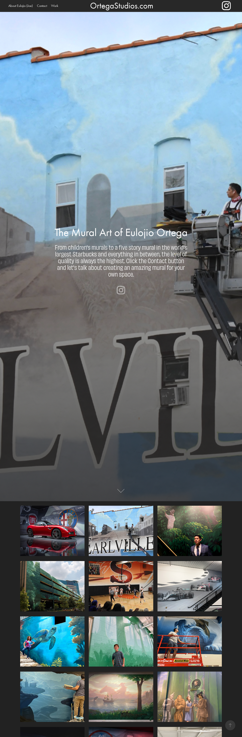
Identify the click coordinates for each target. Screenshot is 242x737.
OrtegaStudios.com (121, 6)
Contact (42, 6)
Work (54, 6)
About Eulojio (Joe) (20, 6)
